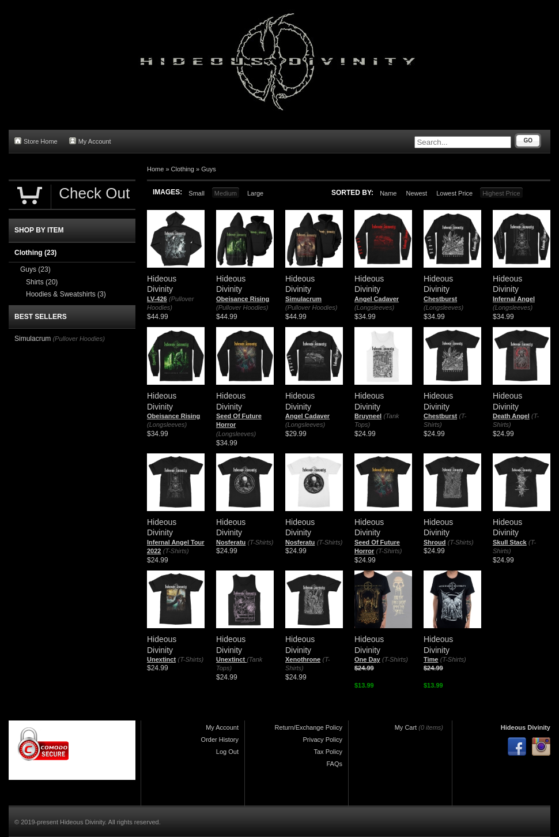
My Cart (406, 727)
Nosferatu (230, 542)
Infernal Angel (514, 298)
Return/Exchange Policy (308, 727)
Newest (416, 193)
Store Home (36, 141)
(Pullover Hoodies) (242, 307)
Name (388, 193)
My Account (90, 141)
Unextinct (161, 659)
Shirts (42, 282)
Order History (220, 739)
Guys (208, 169)
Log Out (227, 751)
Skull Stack (510, 542)
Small (196, 193)
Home (155, 169)
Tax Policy (328, 751)
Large (255, 193)
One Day (367, 659)
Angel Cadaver (376, 298)
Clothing (182, 169)
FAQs (334, 763)
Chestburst (440, 298)
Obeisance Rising (242, 298)
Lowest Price (454, 193)
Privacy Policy (322, 739)
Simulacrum (303, 298)
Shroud (435, 542)
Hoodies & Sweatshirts (66, 294)
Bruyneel (368, 415)
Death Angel (511, 415)
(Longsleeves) (374, 307)
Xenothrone (302, 659)
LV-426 (157, 298)
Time (431, 659)
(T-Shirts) (176, 550)
